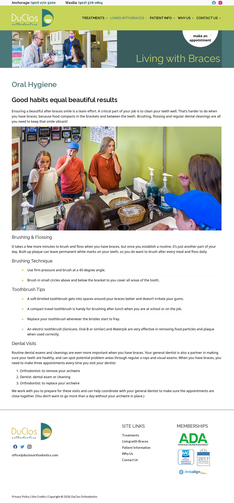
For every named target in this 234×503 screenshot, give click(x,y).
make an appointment (200, 38)
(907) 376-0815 (90, 3)
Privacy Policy (20, 496)
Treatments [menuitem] (95, 18)
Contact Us (130, 460)
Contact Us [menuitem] (209, 18)
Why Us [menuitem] (186, 18)
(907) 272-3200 (43, 3)
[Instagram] (220, 3)
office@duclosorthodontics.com (35, 455)
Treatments (130, 435)
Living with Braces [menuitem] (129, 18)
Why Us (127, 454)
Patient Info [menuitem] (163, 18)
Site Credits (38, 496)
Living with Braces (135, 441)
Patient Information (136, 447)
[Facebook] (214, 3)
